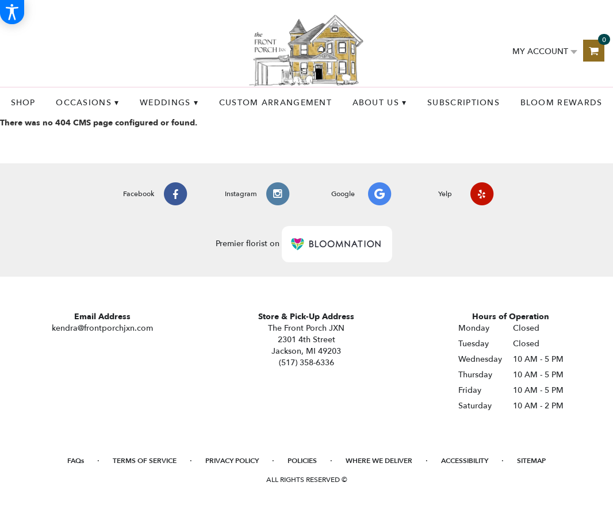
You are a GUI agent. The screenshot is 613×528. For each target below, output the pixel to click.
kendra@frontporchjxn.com (102, 328)
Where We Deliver (379, 460)
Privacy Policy (232, 460)
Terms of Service (145, 460)
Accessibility (464, 460)
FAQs (75, 460)
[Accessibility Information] (12, 12)
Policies (302, 460)
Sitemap (531, 460)
